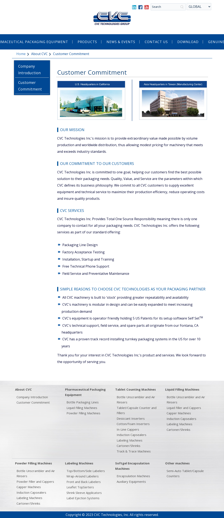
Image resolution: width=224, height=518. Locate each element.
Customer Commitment (30, 86)
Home (21, 54)
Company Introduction (29, 69)
